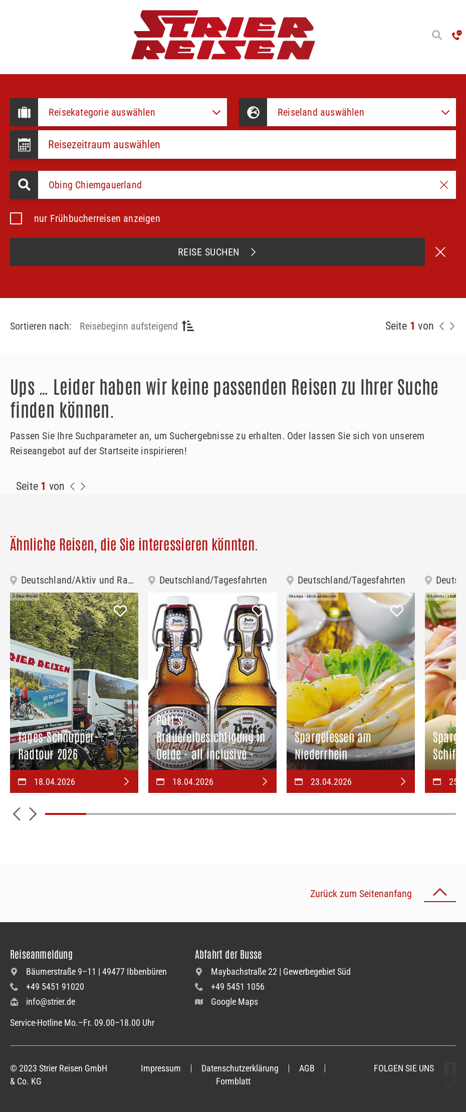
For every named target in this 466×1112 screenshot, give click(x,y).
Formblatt (233, 1081)
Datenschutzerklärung (240, 1068)
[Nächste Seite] (452, 326)
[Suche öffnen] (437, 35)
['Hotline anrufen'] (457, 35)
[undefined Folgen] (450, 1068)
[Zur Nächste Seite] (83, 486)
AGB (307, 1068)
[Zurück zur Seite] (442, 326)
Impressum (161, 1068)
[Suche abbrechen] (440, 252)
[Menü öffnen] (10, 35)
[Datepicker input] (247, 144)
